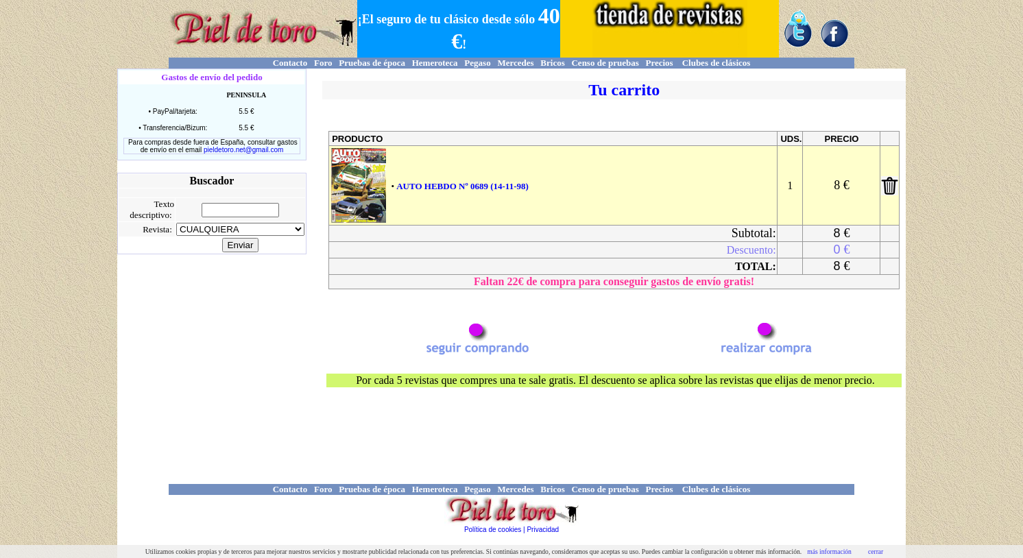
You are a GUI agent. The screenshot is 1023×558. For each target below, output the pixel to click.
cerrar (875, 551)
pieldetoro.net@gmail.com (243, 150)
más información (829, 551)
